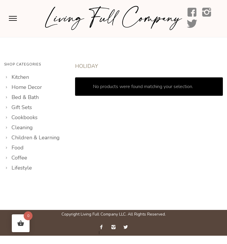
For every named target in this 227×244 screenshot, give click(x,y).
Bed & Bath (25, 97)
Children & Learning (36, 137)
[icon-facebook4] (192, 12)
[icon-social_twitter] (192, 24)
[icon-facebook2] (103, 227)
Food (18, 147)
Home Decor (27, 87)
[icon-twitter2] (125, 227)
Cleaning (22, 127)
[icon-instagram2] (207, 12)
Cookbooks (25, 117)
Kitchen (20, 77)
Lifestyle (22, 167)
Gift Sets (22, 107)
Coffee (19, 157)
